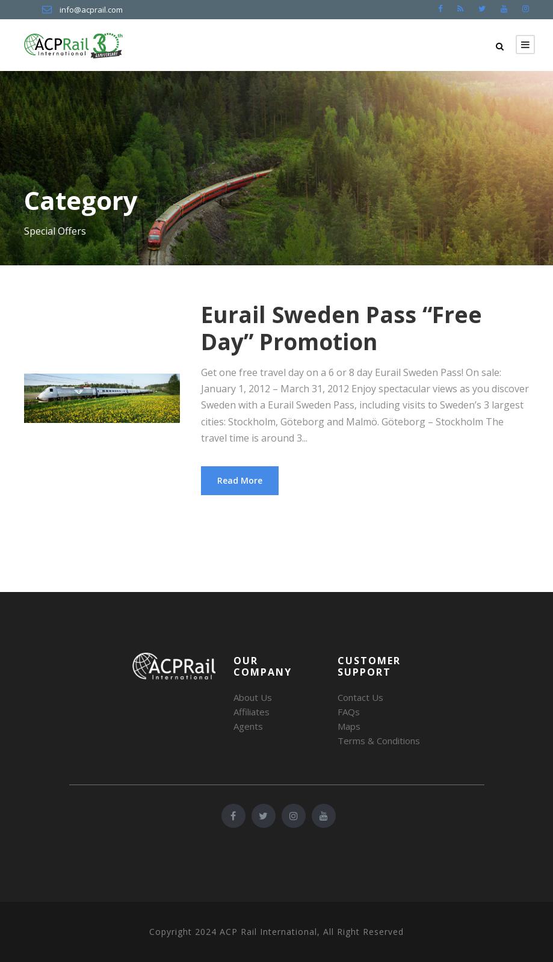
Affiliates (251, 712)
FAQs (349, 712)
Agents (248, 726)
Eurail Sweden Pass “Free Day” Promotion (341, 327)
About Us (252, 697)
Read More (239, 480)
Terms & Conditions (379, 741)
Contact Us (360, 697)
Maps (349, 726)
